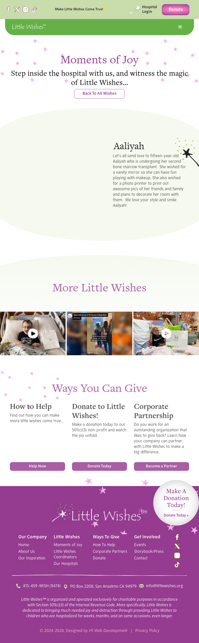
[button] (180, 27)
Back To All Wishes (99, 94)
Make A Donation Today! (176, 500)
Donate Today (99, 468)
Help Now (37, 468)
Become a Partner (161, 468)
